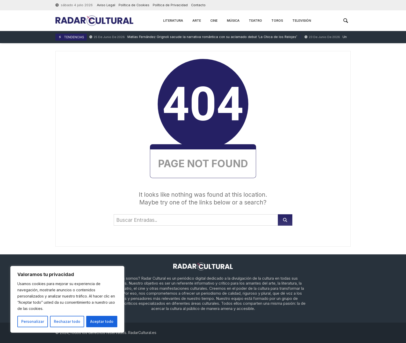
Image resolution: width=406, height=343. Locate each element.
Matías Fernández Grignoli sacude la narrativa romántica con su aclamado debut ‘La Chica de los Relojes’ (193, 37)
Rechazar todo (67, 321)
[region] (67, 299)
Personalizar (32, 321)
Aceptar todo (101, 321)
